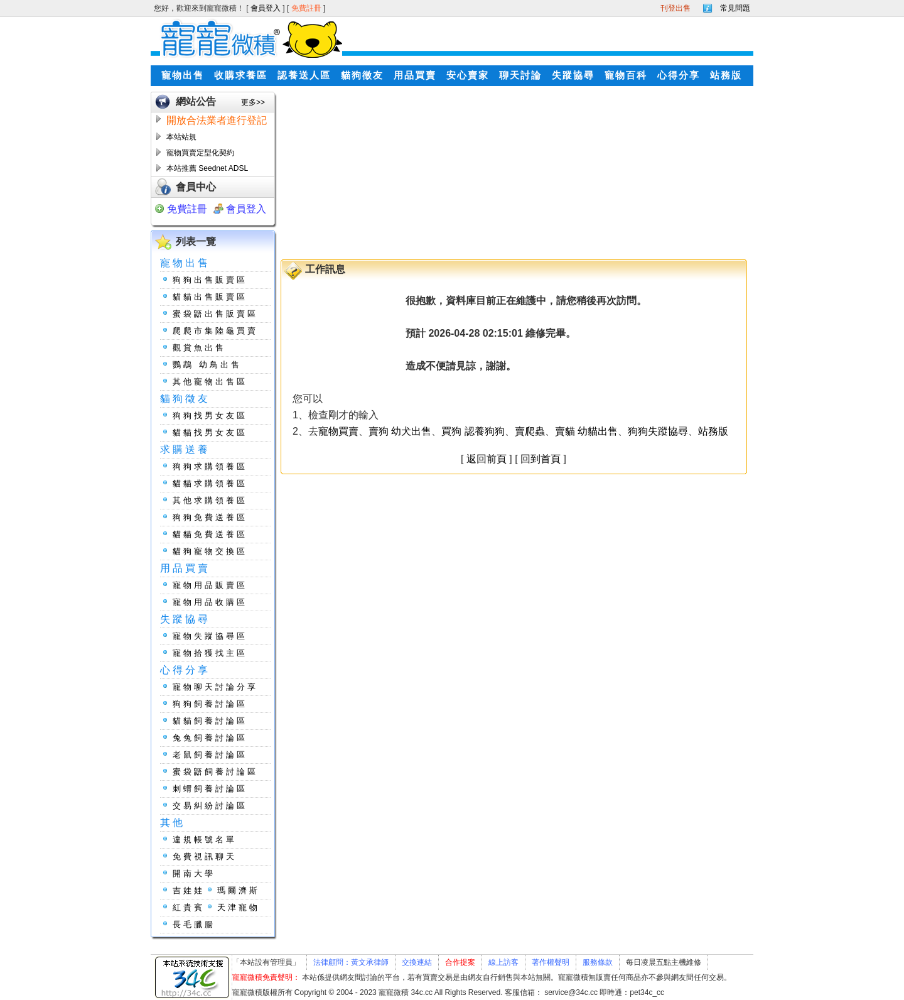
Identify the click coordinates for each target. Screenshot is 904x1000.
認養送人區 (304, 75)
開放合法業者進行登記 (216, 120)
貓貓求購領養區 (210, 483)
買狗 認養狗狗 (472, 431)
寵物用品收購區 (210, 602)
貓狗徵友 (362, 75)
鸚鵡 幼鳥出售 (207, 364)
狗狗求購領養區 (210, 466)
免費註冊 (307, 8)
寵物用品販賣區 (210, 585)
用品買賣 (415, 75)
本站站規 (181, 137)
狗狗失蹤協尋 (658, 431)
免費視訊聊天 (205, 856)
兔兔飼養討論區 (210, 737)
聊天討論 (520, 75)
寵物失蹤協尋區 (210, 636)
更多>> (253, 102)
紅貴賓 (189, 907)
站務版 (726, 75)
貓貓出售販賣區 (210, 297)
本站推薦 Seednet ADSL (207, 168)
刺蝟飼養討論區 (210, 788)
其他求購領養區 (210, 500)
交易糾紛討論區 (210, 805)
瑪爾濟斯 (238, 890)
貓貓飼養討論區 (210, 721)
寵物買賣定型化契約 (200, 152)
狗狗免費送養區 (210, 517)
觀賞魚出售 (199, 347)
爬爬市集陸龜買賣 (215, 330)
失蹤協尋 (573, 75)
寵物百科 (626, 75)
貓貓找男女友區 (210, 432)
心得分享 (678, 75)
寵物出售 (182, 75)
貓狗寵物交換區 (210, 551)
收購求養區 (240, 75)
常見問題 (735, 8)
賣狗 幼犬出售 (400, 431)
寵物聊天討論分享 (215, 687)
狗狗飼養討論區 (210, 704)
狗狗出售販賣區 (210, 280)
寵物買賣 (338, 431)
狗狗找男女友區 (210, 415)
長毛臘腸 (194, 924)
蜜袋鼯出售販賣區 (215, 313)
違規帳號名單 (205, 839)
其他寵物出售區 (210, 381)
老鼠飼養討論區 (210, 754)
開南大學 (194, 873)
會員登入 (266, 8)
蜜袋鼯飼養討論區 (215, 771)
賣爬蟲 (530, 431)
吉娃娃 (189, 890)
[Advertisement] (413, 170)
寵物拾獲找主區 (210, 653)
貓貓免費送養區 (210, 534)
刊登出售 (675, 8)
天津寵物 (238, 907)
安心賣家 (467, 75)
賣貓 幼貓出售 (586, 431)
